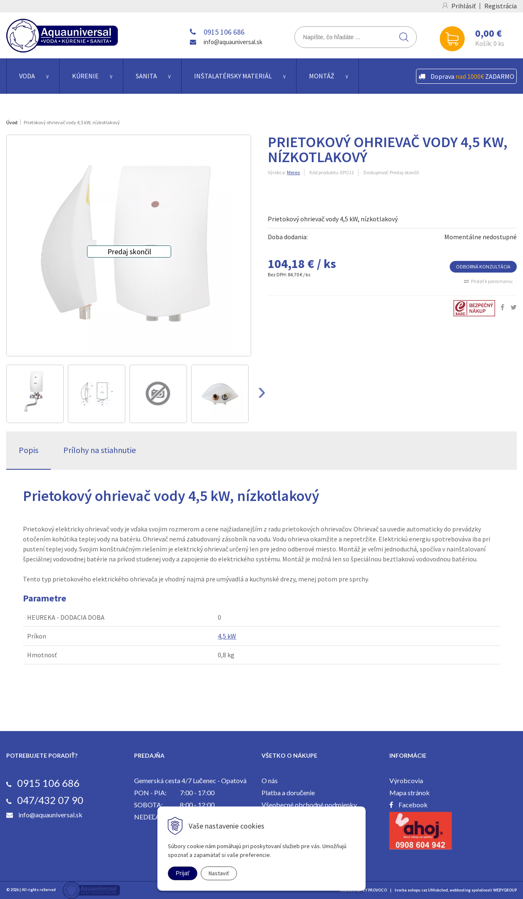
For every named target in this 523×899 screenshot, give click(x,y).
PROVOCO (377, 890)
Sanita (146, 76)
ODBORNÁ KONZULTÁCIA (483, 266)
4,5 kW (227, 636)
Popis (28, 450)
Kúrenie (85, 76)
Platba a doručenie (288, 792)
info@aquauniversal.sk (233, 42)
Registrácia (500, 6)
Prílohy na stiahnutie (99, 450)
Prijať (182, 873)
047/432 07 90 (50, 800)
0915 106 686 (224, 32)
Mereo (293, 172)
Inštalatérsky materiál (233, 76)
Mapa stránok (409, 792)
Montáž (321, 76)
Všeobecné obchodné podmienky (309, 805)
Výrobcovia (406, 780)
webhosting (460, 890)
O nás (270, 780)
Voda (27, 76)
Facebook (413, 805)
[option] (35, 394)
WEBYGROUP (505, 890)
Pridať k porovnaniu (492, 281)
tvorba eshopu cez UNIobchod (421, 890)
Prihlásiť (463, 6)
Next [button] (261, 394)
